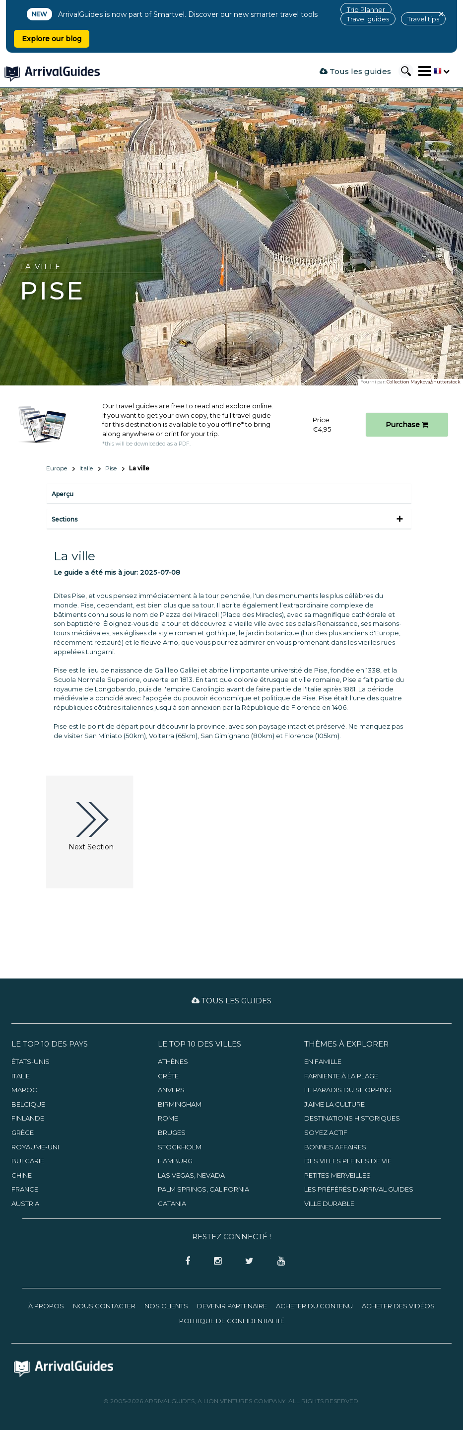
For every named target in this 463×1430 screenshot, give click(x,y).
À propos (46, 1306)
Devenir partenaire (232, 1306)
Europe (56, 468)
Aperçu (62, 494)
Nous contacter (104, 1306)
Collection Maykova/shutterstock (424, 381)
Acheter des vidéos (398, 1306)
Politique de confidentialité (231, 1321)
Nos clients (166, 1306)
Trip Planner (366, 9)
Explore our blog (51, 38)
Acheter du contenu (314, 1306)
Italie (86, 468)
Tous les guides (355, 71)
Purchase (407, 424)
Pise (111, 468)
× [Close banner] (441, 14)
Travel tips (423, 19)
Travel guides (368, 19)
